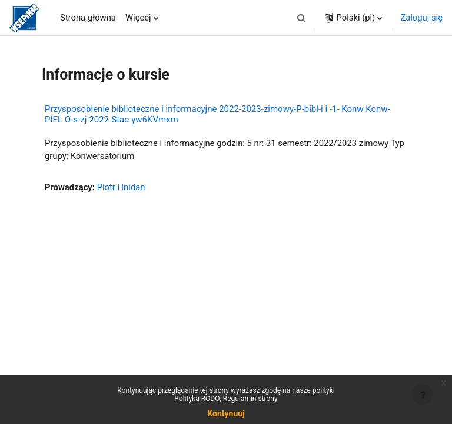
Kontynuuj (225, 413)
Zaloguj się (421, 17)
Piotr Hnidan (121, 187)
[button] (301, 17)
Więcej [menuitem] (138, 17)
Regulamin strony (250, 399)
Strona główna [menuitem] (88, 17)
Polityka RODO (197, 399)
